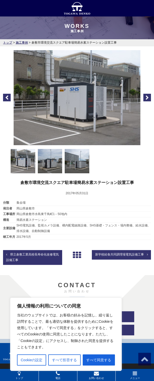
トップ (19, 375)
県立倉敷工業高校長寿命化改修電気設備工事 (32, 263)
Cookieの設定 (32, 360)
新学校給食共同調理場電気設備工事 (121, 260)
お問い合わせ (96, 375)
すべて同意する (98, 360)
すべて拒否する (64, 360)
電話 (57, 375)
